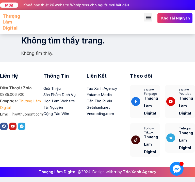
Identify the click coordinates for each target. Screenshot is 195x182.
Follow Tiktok (149, 130)
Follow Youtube (185, 92)
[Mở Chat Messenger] (177, 169)
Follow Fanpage (150, 92)
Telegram (186, 128)
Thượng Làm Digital (11, 22)
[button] (148, 17)
